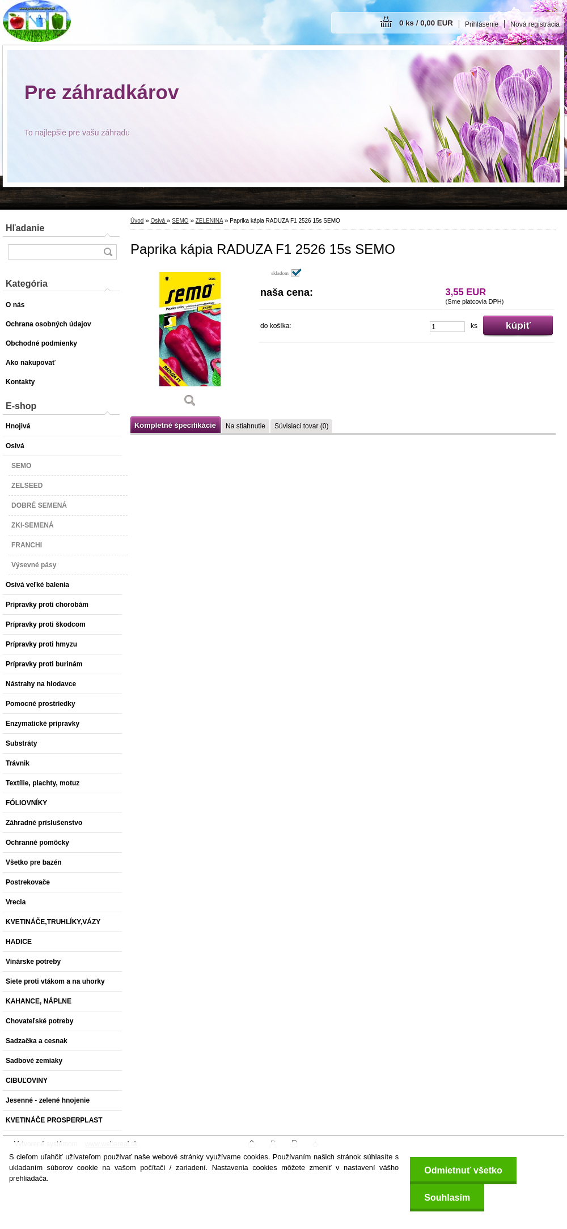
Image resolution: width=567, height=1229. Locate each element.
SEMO (180, 221)
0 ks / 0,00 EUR (426, 23)
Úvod (136, 221)
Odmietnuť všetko (463, 1170)
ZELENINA (209, 221)
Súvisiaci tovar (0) (301, 426)
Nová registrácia (535, 24)
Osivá (158, 221)
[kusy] (447, 326)
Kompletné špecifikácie (175, 425)
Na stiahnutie (245, 426)
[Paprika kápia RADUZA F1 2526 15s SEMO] (190, 342)
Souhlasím (447, 1197)
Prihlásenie (481, 24)
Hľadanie (25, 228)
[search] (107, 252)
